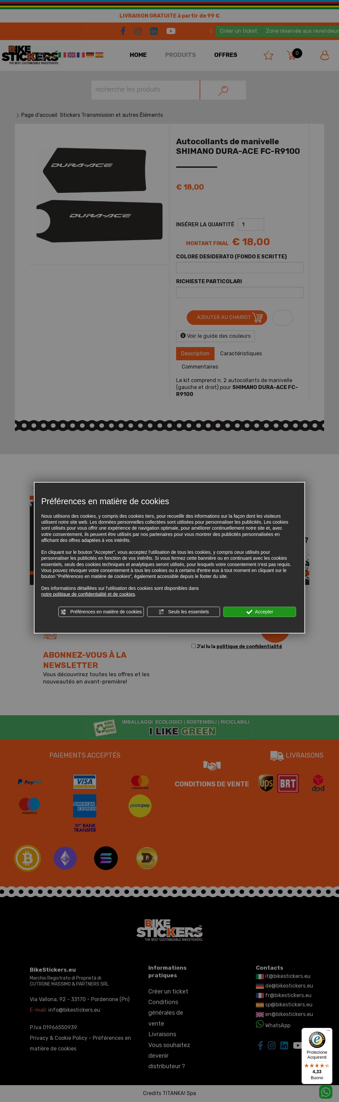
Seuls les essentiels (183, 612)
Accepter (259, 612)
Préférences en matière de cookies (101, 612)
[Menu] (328, 1032)
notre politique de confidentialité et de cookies (88, 594)
